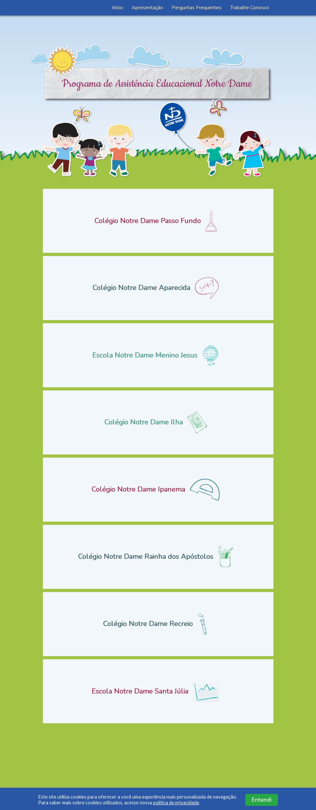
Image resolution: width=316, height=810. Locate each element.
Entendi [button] (261, 802)
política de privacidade (176, 805)
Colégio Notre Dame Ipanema (158, 489)
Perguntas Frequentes (197, 7)
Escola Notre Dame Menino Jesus (157, 355)
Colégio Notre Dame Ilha (158, 422)
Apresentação (147, 7)
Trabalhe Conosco (249, 7)
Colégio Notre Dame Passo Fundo (158, 221)
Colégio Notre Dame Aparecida (158, 288)
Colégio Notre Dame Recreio (158, 624)
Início (117, 7)
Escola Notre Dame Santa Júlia (158, 691)
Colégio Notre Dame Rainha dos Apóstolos (158, 557)
